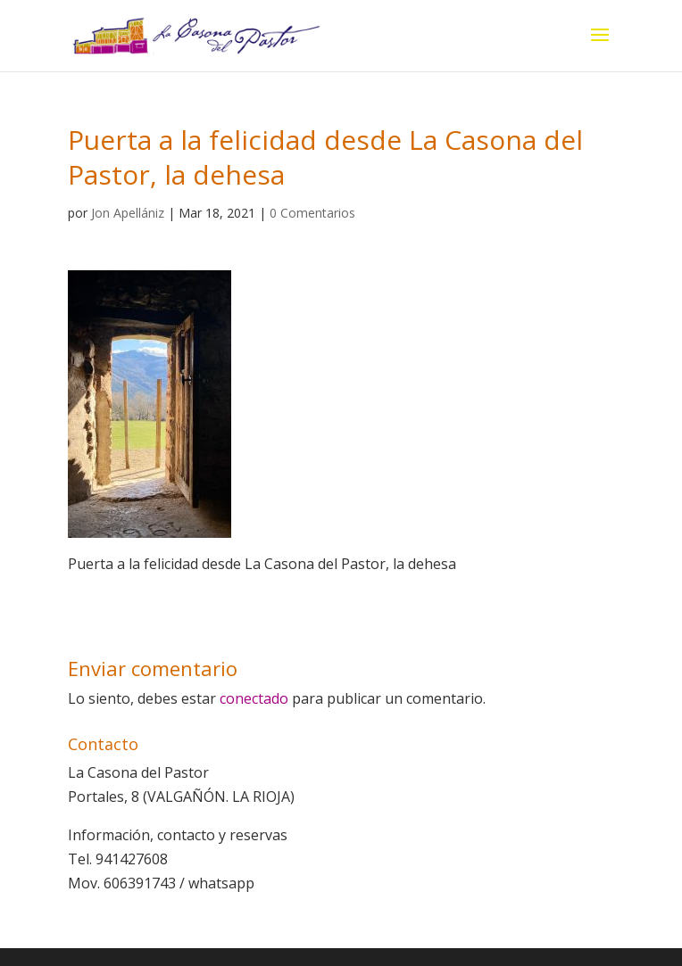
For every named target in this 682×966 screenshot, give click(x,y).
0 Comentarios (312, 212)
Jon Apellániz (127, 212)
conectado (254, 698)
